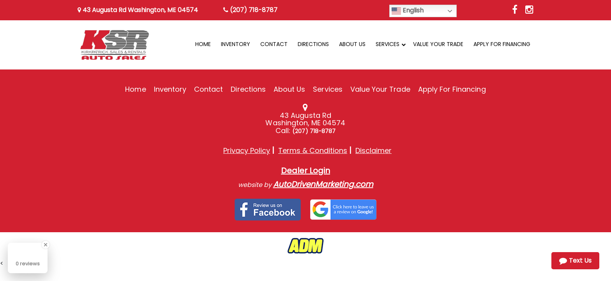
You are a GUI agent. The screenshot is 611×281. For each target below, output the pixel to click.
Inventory (170, 89)
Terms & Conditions (312, 150)
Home (135, 89)
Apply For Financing (452, 89)
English (408, 11)
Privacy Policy (246, 150)
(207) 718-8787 (250, 10)
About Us (289, 89)
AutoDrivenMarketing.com (323, 184)
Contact (208, 89)
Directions (248, 89)
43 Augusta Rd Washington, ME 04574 (138, 10)
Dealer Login (305, 170)
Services (327, 89)
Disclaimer (373, 150)
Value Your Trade (380, 89)
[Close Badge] (45, 245)
